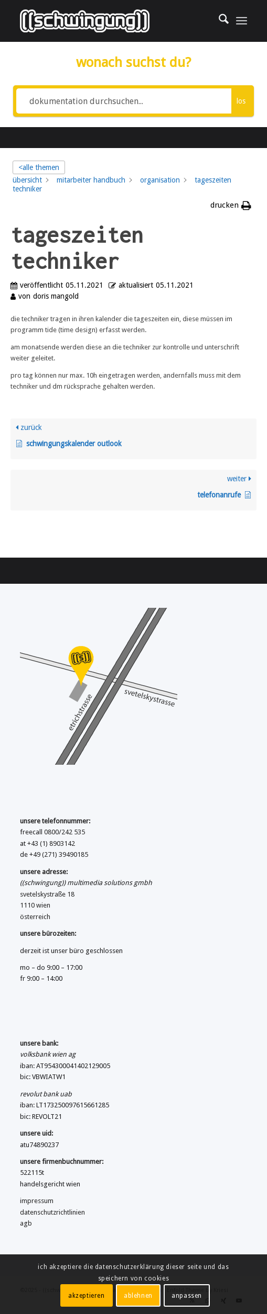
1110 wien (35, 905)
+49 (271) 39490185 (58, 854)
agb (26, 1223)
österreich (35, 917)
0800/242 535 (64, 832)
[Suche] (218, 21)
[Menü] (241, 20)
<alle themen (38, 167)
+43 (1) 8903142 (51, 843)
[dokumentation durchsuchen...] (123, 101)
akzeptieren (86, 1295)
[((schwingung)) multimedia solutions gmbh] (110, 21)
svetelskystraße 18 (47, 894)
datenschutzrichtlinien (52, 1212)
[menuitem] (218, 21)
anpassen (187, 1295)
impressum (37, 1201)
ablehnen (138, 1295)
